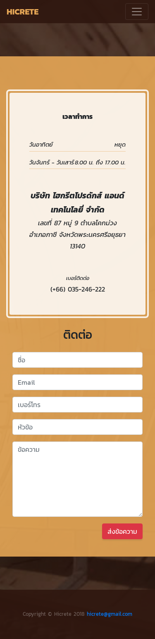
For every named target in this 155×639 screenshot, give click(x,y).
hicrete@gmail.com (109, 614)
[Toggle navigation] (136, 11)
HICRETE (22, 11)
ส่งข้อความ (122, 531)
